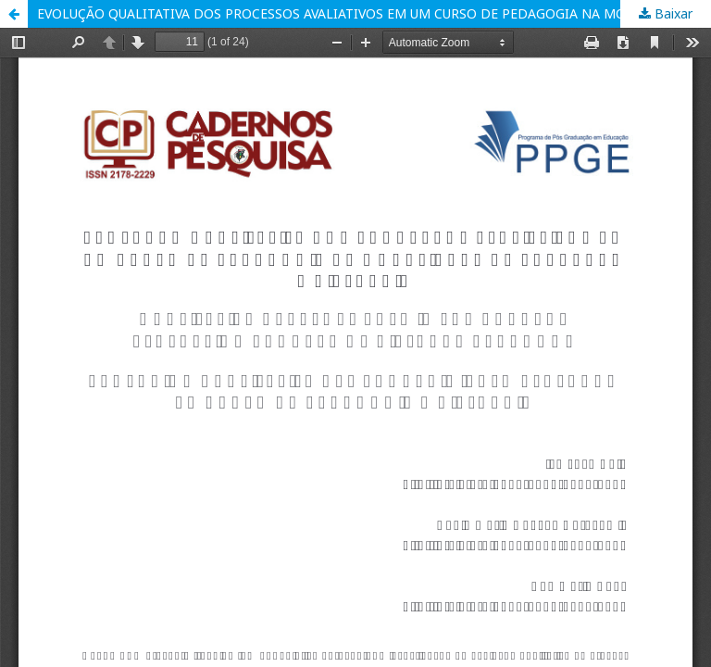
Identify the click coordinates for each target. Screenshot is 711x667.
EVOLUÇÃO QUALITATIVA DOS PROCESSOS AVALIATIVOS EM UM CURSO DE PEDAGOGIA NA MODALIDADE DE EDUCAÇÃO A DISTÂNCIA (374, 13)
